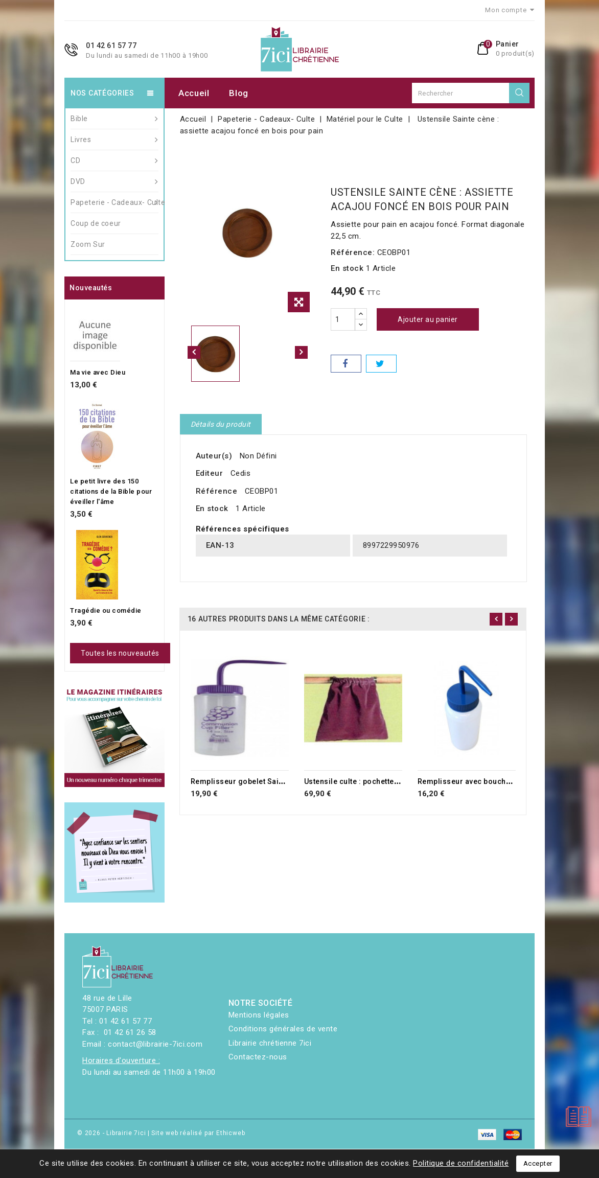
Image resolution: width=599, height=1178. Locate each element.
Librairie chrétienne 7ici (270, 1043)
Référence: (353, 252)
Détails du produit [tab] (221, 424)
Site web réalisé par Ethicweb (198, 1133)
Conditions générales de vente (283, 1028)
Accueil (194, 93)
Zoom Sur (88, 244)
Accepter (537, 1163)
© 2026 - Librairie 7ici (112, 1133)
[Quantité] (343, 319)
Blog (238, 93)
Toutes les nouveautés (120, 653)
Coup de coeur (96, 223)
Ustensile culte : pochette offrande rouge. (378, 781)
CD (114, 160)
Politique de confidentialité (461, 1163)
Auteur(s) (214, 455)
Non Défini (258, 455)
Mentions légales (258, 1015)
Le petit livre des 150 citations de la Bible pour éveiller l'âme (111, 491)
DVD (114, 181)
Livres (114, 139)
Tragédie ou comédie (106, 610)
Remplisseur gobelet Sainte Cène (250, 781)
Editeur (209, 473)
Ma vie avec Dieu (97, 372)
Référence (217, 491)
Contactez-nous (257, 1056)
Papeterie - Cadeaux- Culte (114, 202)
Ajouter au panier (428, 319)
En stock (347, 268)
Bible (114, 118)
